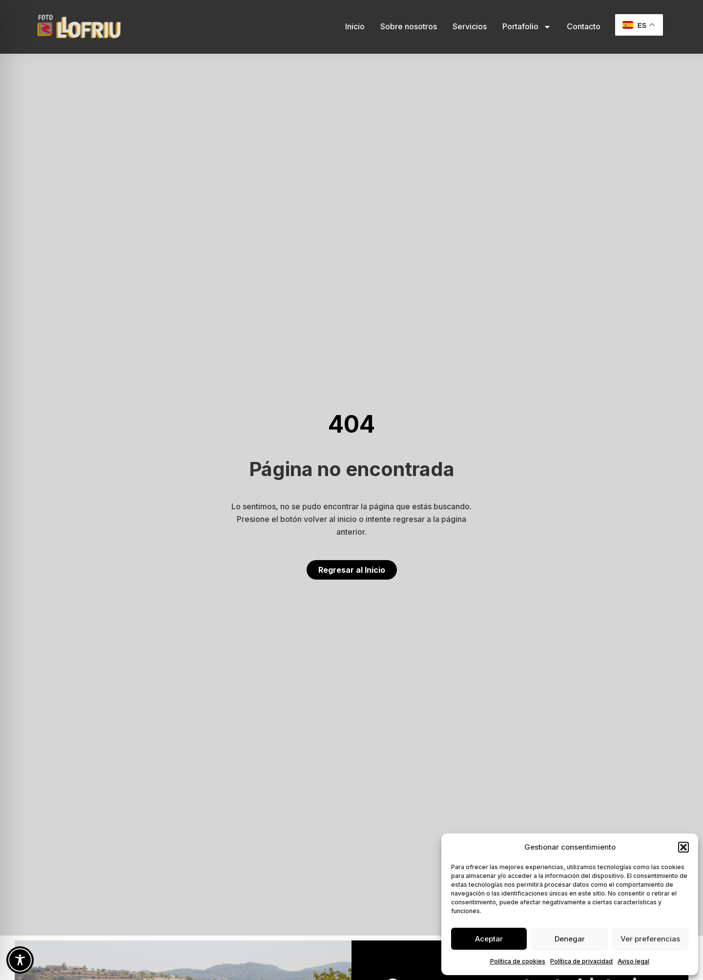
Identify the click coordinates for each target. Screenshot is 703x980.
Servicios (470, 26)
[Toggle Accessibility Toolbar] (20, 960)
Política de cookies (517, 961)
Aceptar (489, 938)
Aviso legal (633, 961)
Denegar (570, 938)
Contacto (583, 26)
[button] (683, 847)
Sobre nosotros (408, 26)
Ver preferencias (650, 938)
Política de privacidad (581, 961)
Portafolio (526, 27)
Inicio (355, 26)
